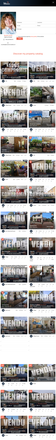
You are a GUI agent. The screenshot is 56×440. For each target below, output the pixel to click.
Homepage (6, 3)
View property (22, 76)
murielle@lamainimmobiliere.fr (8, 44)
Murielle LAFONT (8, 35)
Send (19, 38)
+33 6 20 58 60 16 (9, 39)
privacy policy (33, 36)
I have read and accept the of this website (31, 36)
